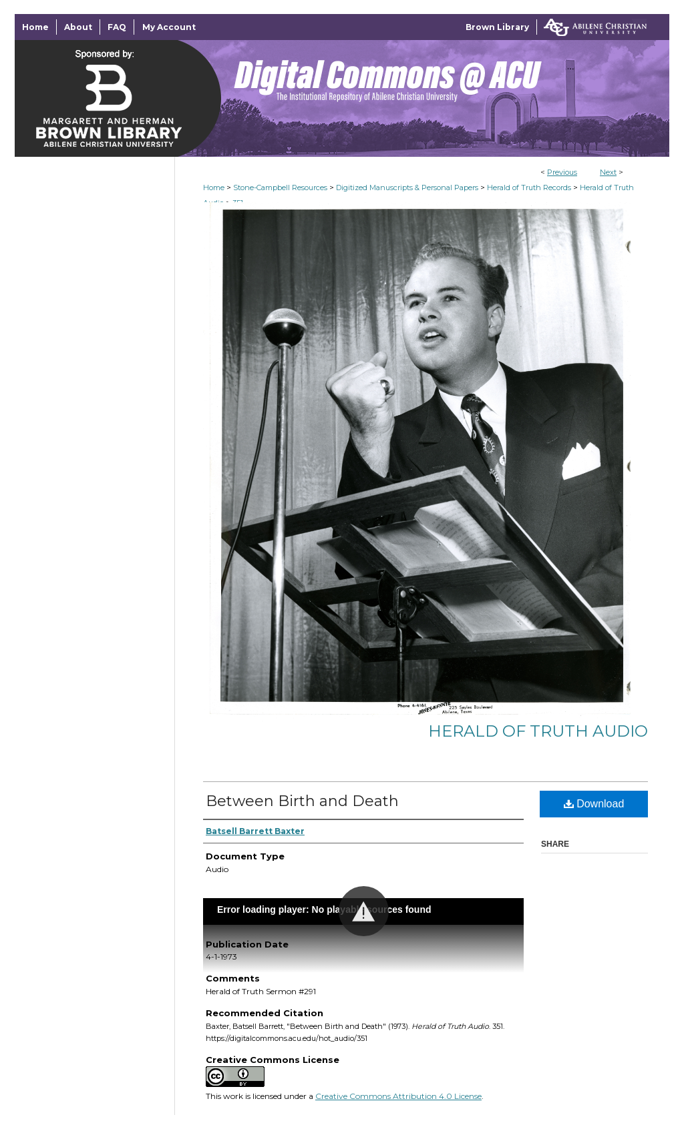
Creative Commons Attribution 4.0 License (398, 1096)
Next (608, 172)
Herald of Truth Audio (538, 731)
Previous (562, 172)
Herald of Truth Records (529, 187)
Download (594, 803)
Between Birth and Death (302, 801)
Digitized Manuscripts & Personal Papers (407, 187)
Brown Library (497, 27)
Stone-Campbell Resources (280, 187)
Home (213, 187)
